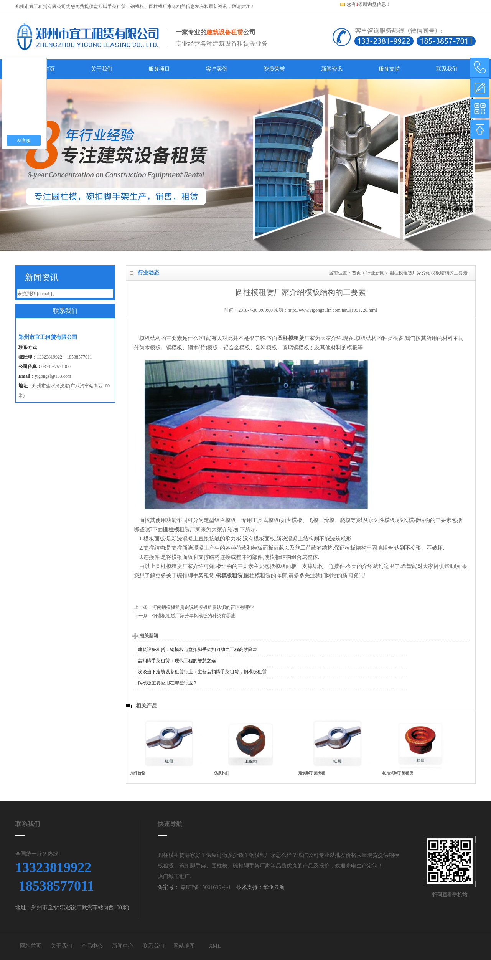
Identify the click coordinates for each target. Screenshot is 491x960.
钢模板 (137, 6)
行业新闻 (375, 273)
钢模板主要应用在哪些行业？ (168, 683)
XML (215, 946)
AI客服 (24, 140)
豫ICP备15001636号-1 (205, 887)
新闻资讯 (332, 69)
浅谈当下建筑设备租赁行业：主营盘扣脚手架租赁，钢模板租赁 (202, 671)
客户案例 (216, 69)
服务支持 (389, 69)
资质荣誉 (274, 69)
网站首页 (30, 946)
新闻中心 (122, 946)
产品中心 (92, 946)
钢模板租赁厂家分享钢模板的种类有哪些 (193, 615)
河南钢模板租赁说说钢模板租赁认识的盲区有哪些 (203, 607)
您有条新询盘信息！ (364, 4)
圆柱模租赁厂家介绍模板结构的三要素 (428, 273)
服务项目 (159, 69)
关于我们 (101, 69)
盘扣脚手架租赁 (110, 6)
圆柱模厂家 (160, 6)
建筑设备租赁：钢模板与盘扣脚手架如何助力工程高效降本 (197, 649)
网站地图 (184, 946)
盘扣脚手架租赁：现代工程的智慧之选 (177, 660)
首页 (356, 273)
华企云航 (274, 887)
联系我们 (447, 69)
